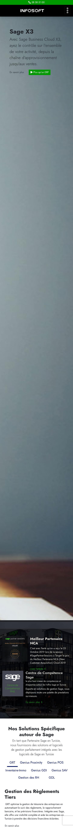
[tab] (44, 775)
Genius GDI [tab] (39, 770)
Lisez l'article (37, 669)
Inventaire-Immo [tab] (15, 770)
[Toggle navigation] (67, 10)
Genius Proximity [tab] (31, 762)
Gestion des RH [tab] (28, 777)
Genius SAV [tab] (60, 770)
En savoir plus (17, 72)
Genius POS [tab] (55, 762)
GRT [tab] (12, 762)
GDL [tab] (52, 777)
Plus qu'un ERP (40, 72)
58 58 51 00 (36, 2)
